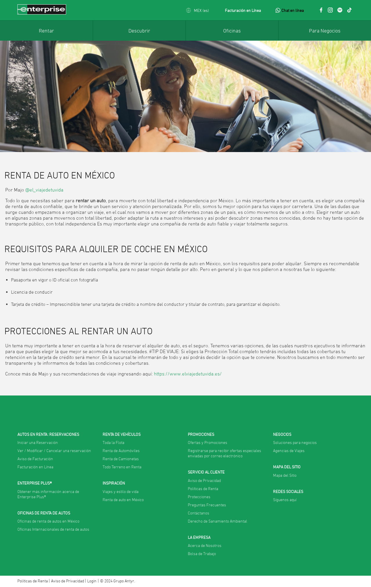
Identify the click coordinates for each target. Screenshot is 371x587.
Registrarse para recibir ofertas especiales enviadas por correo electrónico (224, 453)
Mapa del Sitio (285, 475)
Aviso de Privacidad (204, 480)
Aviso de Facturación (35, 458)
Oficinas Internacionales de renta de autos (53, 529)
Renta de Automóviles (121, 450)
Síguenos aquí (285, 499)
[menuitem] (46, 30)
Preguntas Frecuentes (207, 504)
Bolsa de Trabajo (202, 553)
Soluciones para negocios (295, 442)
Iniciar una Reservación (37, 442)
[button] (197, 10)
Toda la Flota (113, 442)
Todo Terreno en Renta (122, 466)
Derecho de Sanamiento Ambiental (217, 521)
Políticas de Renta (203, 488)
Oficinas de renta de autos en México (48, 521)
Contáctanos (198, 512)
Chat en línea (292, 10)
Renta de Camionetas (121, 458)
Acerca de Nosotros (204, 545)
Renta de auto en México (123, 499)
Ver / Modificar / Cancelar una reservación (54, 450)
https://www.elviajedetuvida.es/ (188, 374)
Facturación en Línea (243, 10)
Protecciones (199, 496)
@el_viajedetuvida (44, 190)
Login (92, 580)
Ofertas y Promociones (207, 442)
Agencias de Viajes (289, 450)
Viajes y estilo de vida (121, 491)
